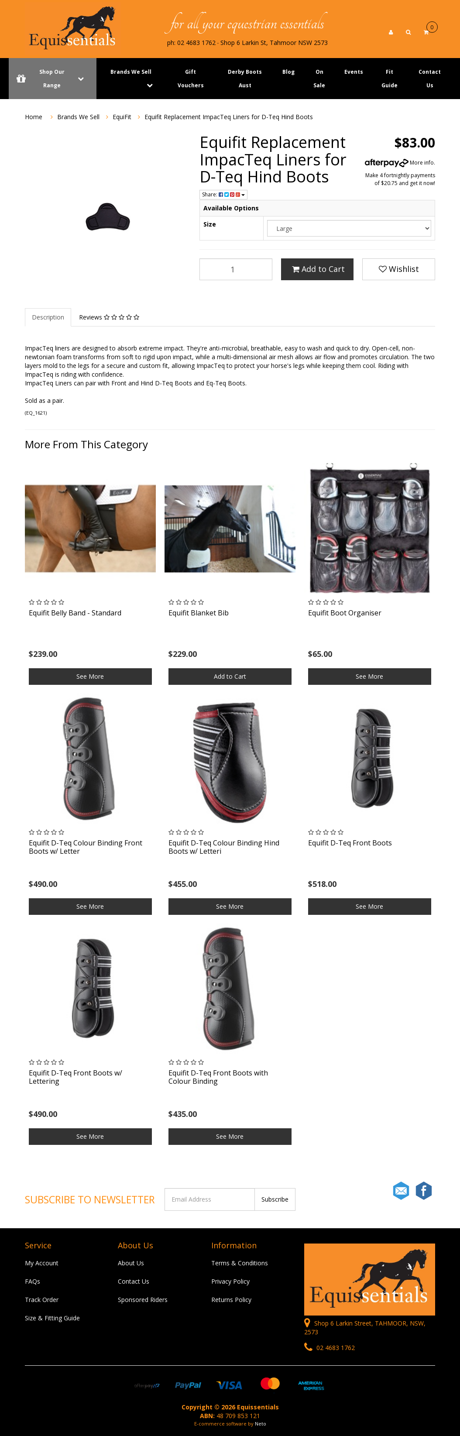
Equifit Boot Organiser (344, 613)
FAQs (32, 1281)
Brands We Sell (130, 72)
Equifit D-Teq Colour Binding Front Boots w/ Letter (85, 847)
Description (48, 317)
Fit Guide (389, 78)
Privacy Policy (230, 1281)
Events (353, 72)
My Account (41, 1263)
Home (33, 117)
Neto (260, 1423)
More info (399, 162)
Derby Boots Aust (245, 78)
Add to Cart (318, 269)
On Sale (319, 78)
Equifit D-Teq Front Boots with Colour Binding (218, 1077)
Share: (223, 194)
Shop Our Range (53, 78)
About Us (131, 1263)
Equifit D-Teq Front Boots (350, 843)
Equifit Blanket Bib (198, 613)
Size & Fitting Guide (52, 1318)
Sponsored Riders (143, 1299)
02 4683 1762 (329, 1347)
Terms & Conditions (239, 1263)
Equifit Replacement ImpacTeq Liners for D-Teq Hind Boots (228, 117)
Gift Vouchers (191, 78)
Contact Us (430, 78)
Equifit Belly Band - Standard (75, 613)
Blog (288, 72)
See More (90, 676)
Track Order (41, 1299)
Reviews (109, 317)
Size (209, 224)
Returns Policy (231, 1299)
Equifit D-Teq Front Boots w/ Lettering (75, 1077)
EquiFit (122, 117)
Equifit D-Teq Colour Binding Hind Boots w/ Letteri (223, 847)
